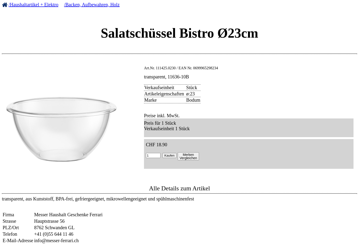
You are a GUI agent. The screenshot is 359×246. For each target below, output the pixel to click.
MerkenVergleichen (188, 156)
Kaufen (169, 155)
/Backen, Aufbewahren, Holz (92, 4)
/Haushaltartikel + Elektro (33, 4)
